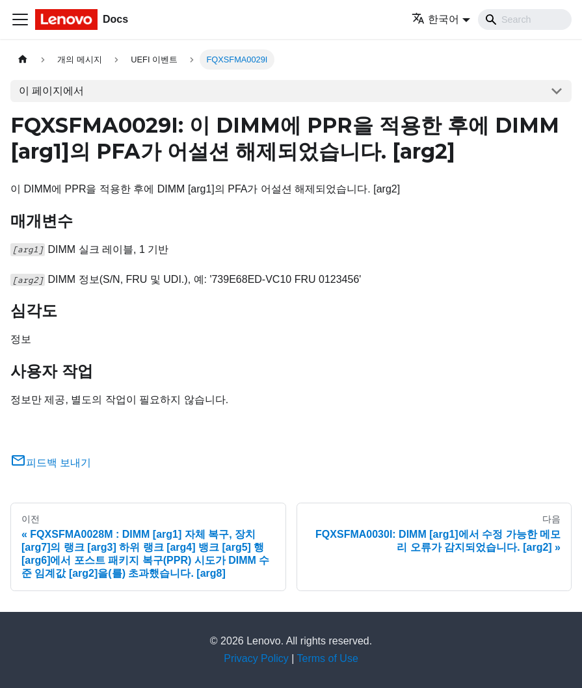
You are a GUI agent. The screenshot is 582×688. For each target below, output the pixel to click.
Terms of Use (327, 658)
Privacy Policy (256, 658)
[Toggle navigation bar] (20, 19)
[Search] (525, 19)
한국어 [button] (435, 19)
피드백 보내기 (50, 462)
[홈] (22, 59)
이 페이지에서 (51, 90)
